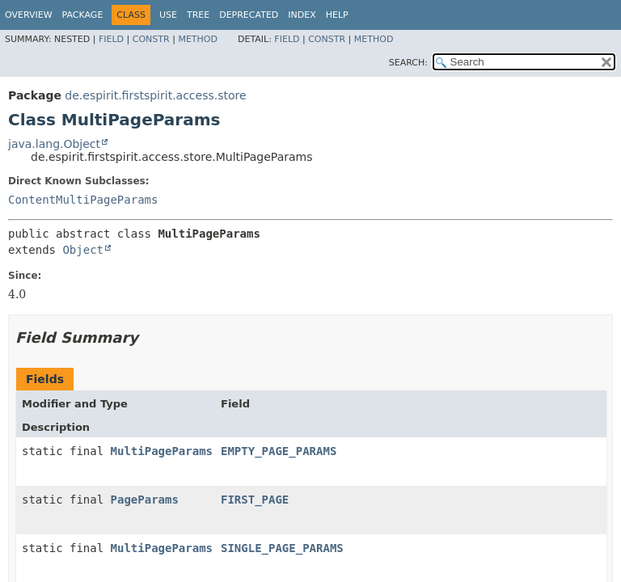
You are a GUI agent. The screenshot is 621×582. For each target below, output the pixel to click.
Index (301, 15)
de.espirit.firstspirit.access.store (155, 95)
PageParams (145, 499)
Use (168, 15)
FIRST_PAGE (255, 499)
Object (83, 249)
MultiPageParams (162, 451)
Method (198, 39)
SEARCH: (408, 62)
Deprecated (248, 15)
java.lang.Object (54, 143)
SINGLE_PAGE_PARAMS (282, 548)
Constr (151, 39)
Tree (198, 15)
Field (111, 39)
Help (337, 15)
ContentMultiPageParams (83, 199)
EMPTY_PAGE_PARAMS (278, 451)
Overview (29, 15)
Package (83, 15)
